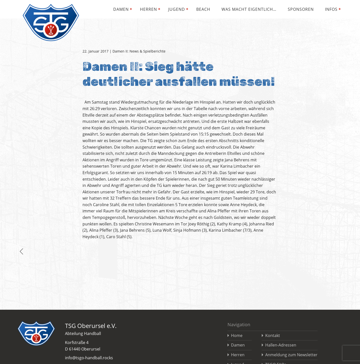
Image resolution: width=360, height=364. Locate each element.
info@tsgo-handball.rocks (89, 357)
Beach (203, 9)
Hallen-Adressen (280, 345)
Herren (148, 9)
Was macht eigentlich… (249, 9)
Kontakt (272, 335)
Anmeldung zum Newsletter (291, 354)
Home (236, 335)
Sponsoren (301, 9)
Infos (331, 9)
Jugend (176, 9)
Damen (121, 9)
